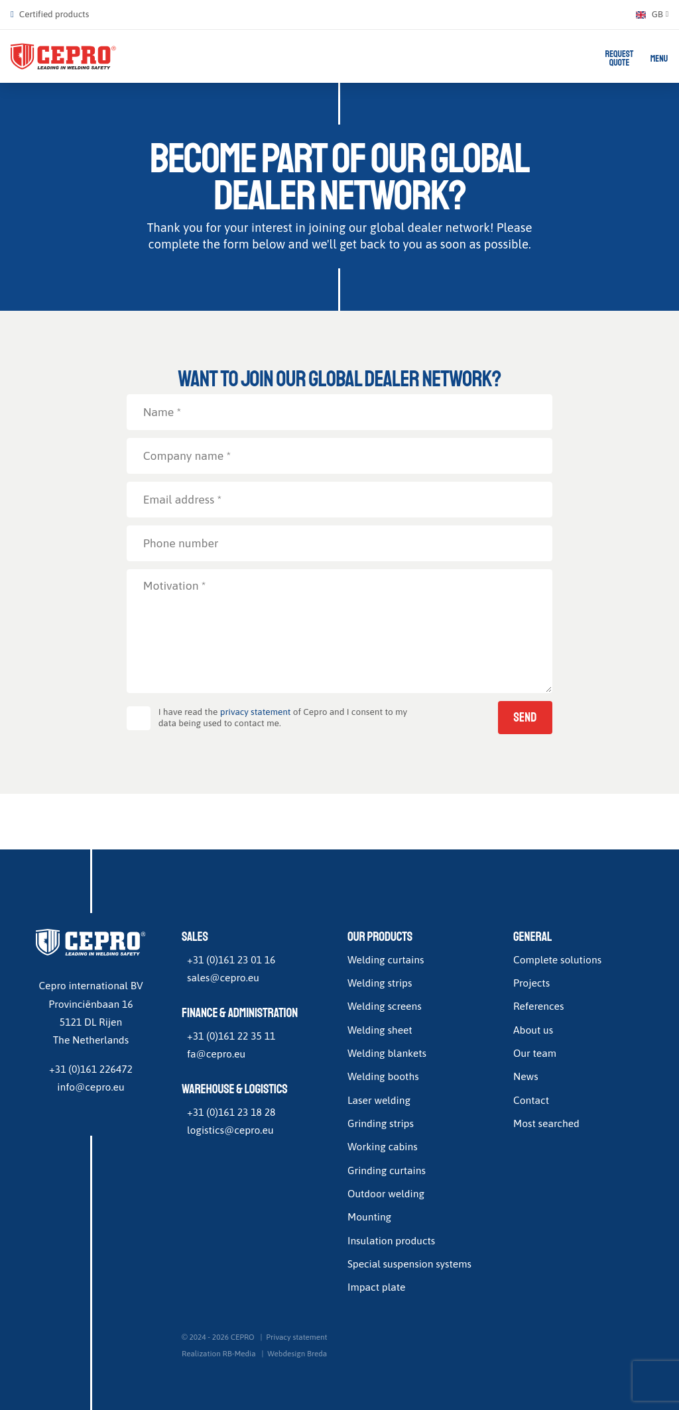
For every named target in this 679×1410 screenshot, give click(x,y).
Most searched (546, 1124)
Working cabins (382, 1147)
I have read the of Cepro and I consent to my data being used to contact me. (283, 718)
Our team (534, 1053)
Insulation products (391, 1240)
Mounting (369, 1217)
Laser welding (378, 1100)
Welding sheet (379, 1030)
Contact (531, 1100)
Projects (531, 983)
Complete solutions (557, 959)
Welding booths (383, 1077)
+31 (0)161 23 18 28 (231, 1112)
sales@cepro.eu (223, 978)
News (525, 1077)
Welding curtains (385, 959)
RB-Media (239, 1354)
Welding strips (379, 983)
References (538, 1006)
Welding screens (384, 1006)
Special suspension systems (409, 1264)
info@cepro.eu (90, 1087)
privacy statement (256, 712)
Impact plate (376, 1287)
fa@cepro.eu (216, 1054)
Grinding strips (380, 1124)
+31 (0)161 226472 (91, 1069)
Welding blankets (386, 1053)
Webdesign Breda (297, 1354)
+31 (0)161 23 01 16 (231, 959)
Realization (201, 1354)
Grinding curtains (386, 1170)
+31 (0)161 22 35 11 (231, 1036)
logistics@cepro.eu (230, 1130)
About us (533, 1030)
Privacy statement (296, 1336)
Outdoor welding (385, 1194)
